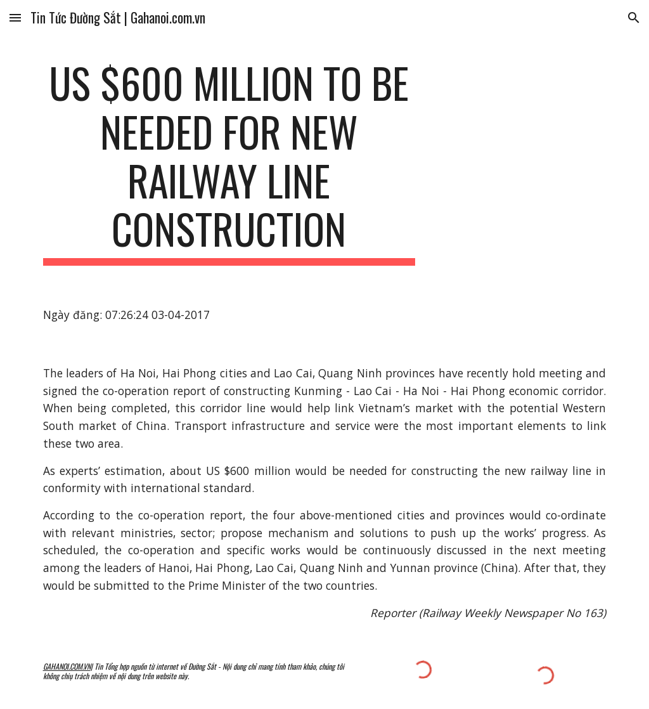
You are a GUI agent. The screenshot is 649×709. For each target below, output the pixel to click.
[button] (15, 17)
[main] (229, 162)
